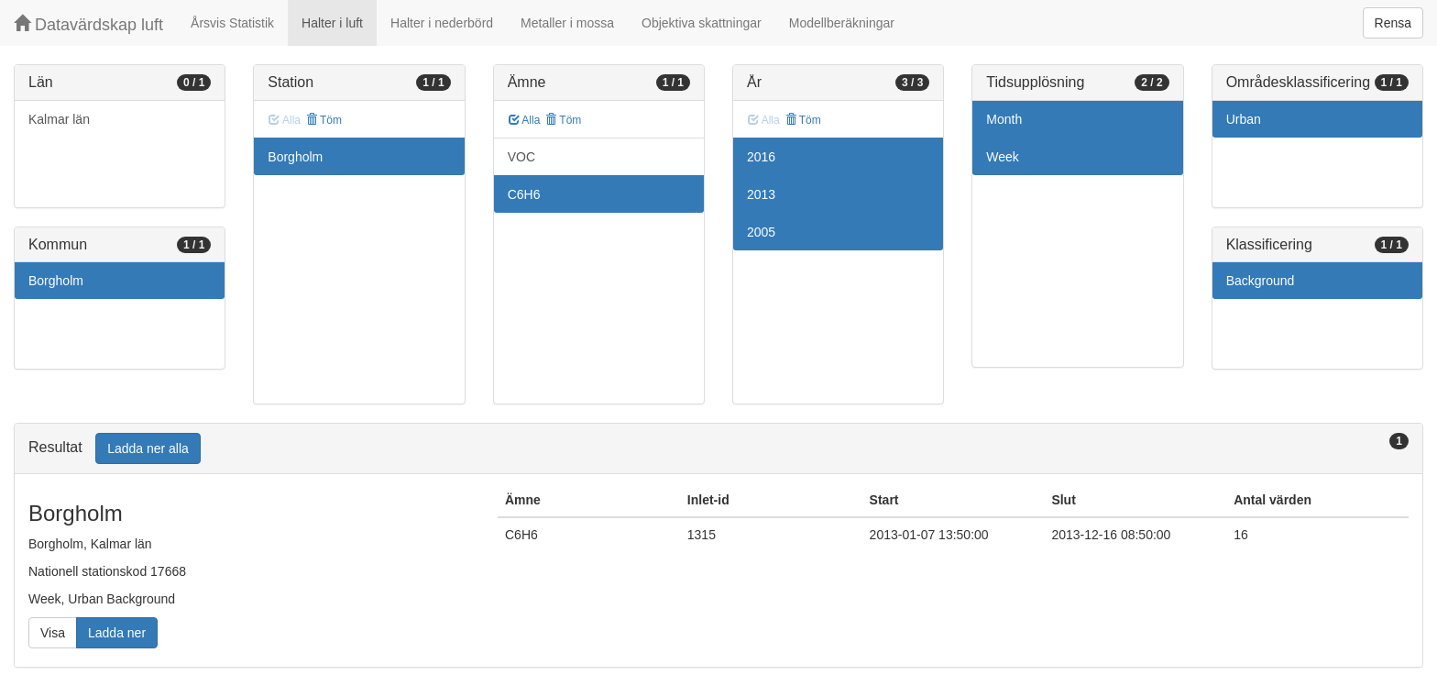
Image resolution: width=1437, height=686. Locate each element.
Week (1002, 156)
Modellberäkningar (841, 23)
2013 (761, 194)
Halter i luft (332, 23)
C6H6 (524, 194)
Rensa (1393, 23)
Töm (324, 120)
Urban (1243, 119)
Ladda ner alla (148, 448)
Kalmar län (59, 119)
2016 (761, 156)
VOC (521, 156)
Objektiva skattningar (702, 23)
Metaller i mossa (567, 23)
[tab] (718, 449)
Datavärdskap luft (88, 24)
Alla (525, 120)
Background (1260, 280)
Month (1004, 119)
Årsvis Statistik (232, 23)
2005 (761, 232)
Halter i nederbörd (441, 23)
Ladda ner (117, 632)
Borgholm (55, 280)
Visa (52, 632)
